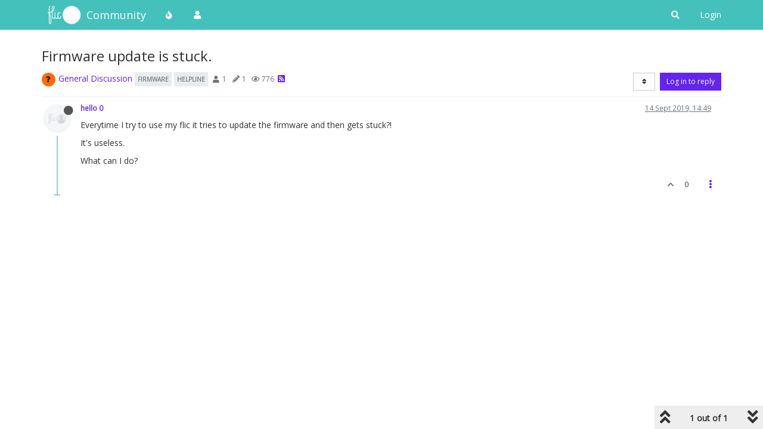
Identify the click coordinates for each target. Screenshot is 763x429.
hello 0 (91, 108)
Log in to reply (690, 81)
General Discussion (95, 78)
